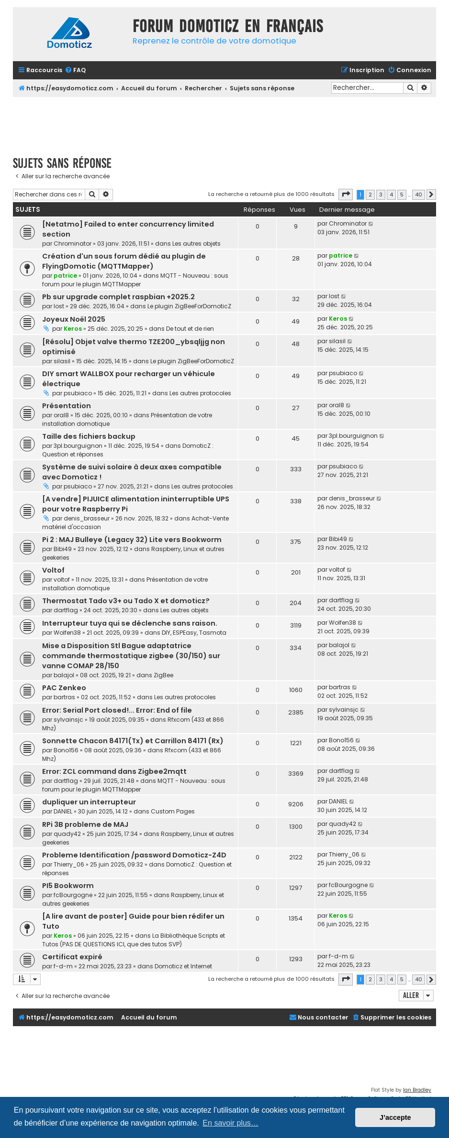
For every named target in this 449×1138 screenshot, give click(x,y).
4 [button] (391, 194)
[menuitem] (75, 70)
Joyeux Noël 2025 (73, 319)
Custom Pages (173, 811)
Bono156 (66, 750)
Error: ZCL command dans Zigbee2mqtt (114, 771)
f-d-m (63, 966)
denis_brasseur (87, 518)
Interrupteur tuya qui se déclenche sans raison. (129, 623)
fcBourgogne (73, 895)
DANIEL (63, 811)
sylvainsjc (68, 719)
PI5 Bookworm (68, 885)
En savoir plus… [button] (230, 1123)
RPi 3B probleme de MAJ (85, 824)
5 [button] (402, 194)
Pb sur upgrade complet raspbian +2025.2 (118, 297)
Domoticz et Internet (183, 966)
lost (59, 306)
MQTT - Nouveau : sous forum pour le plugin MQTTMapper (135, 279)
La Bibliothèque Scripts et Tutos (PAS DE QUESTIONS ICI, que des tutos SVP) (133, 940)
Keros (73, 329)
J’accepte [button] (395, 1117)
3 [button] (380, 194)
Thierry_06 (69, 864)
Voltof (53, 570)
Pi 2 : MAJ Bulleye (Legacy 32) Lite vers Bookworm (132, 539)
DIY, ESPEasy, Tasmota (194, 633)
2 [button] (370, 194)
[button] (345, 194)
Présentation (66, 406)
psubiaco (78, 393)
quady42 (67, 834)
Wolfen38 (67, 633)
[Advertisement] (224, 123)
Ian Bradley (417, 1090)
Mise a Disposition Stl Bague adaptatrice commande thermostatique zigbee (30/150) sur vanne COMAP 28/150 (131, 656)
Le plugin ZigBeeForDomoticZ (189, 306)
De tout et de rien (190, 329)
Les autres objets (196, 243)
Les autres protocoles (200, 393)
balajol (64, 675)
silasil (62, 361)
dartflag (66, 610)
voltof (62, 579)
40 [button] (418, 194)
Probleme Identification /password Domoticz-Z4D (134, 855)
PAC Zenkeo (64, 688)
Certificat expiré (72, 957)
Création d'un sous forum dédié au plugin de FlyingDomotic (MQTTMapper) (124, 261)
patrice (65, 275)
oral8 (61, 415)
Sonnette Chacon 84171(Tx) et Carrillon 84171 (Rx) (133, 741)
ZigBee (163, 675)
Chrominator (72, 243)
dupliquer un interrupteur (89, 802)
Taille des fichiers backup (88, 436)
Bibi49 (63, 549)
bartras (64, 697)
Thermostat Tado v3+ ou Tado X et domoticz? (126, 601)
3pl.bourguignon (78, 446)
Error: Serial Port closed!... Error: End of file (117, 710)
